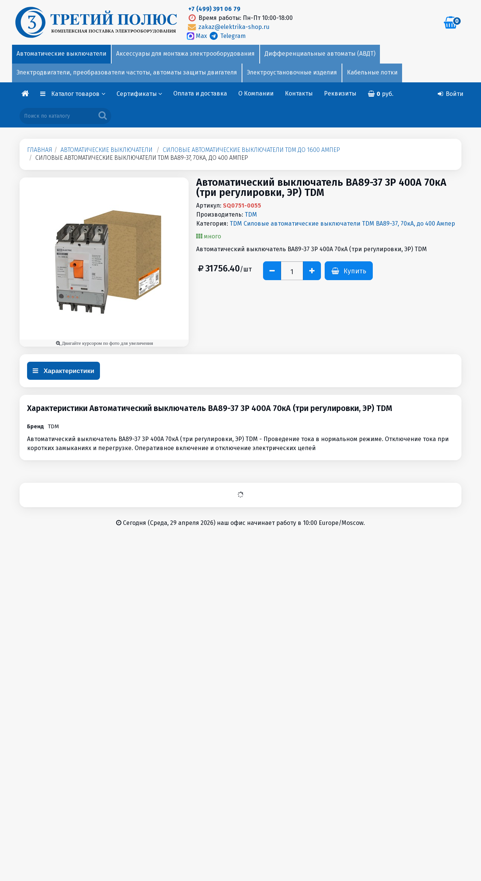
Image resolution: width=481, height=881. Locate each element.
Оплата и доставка (200, 93)
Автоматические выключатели (61, 53)
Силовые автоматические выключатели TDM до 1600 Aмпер (251, 149)
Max (198, 35)
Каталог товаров (78, 93)
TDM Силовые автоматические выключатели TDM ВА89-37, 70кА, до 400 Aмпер (342, 223)
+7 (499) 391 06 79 (214, 8)
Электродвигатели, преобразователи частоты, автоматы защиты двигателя (127, 72)
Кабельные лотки (372, 72)
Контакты (299, 93)
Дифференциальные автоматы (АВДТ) (320, 53)
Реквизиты (340, 93)
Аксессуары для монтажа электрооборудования (185, 53)
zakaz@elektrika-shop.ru (228, 26)
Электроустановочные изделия (292, 72)
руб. (381, 93)
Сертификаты (139, 93)
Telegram (227, 35)
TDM (251, 214)
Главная (39, 149)
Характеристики (63, 371)
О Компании (256, 93)
